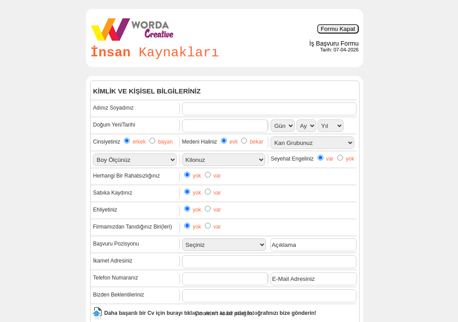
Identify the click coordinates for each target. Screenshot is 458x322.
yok (350, 159)
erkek (138, 142)
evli (233, 142)
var (330, 159)
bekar (256, 142)
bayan (165, 142)
